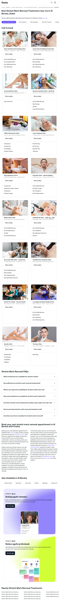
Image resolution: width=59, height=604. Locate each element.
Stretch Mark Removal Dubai (45, 7)
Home (3, 7)
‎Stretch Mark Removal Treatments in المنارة (32, 596)
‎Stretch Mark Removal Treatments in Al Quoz (10, 596)
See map (44, 18)
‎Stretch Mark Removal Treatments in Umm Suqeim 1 (32, 598)
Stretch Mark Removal (17, 7)
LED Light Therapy (46, 22)
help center (47, 458)
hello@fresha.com (47, 456)
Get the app (10, 506)
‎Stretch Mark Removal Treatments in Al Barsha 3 (10, 592)
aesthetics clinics (20, 434)
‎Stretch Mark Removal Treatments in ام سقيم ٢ (10, 598)
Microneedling (34, 22)
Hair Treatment (22, 22)
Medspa (8, 7)
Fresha (12, 432)
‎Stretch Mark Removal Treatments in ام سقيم (32, 592)
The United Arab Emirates (30, 7)
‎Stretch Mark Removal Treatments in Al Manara (10, 594)
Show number (9, 54)
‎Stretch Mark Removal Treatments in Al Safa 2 (32, 594)
